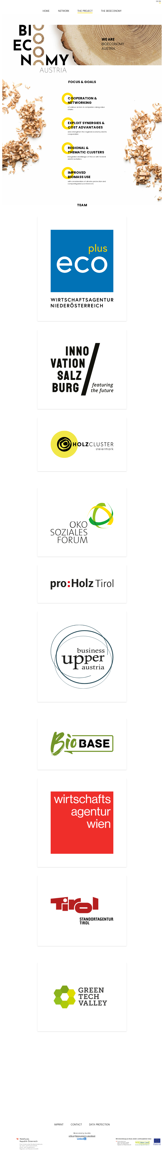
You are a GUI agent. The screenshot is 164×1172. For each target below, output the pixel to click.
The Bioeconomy (111, 11)
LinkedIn (82, 1138)
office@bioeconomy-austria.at (82, 1136)
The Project (85, 11)
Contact (76, 1124)
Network (63, 11)
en (160, 1)
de (157, 1)
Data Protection (99, 1124)
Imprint (58, 1124)
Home (46, 11)
